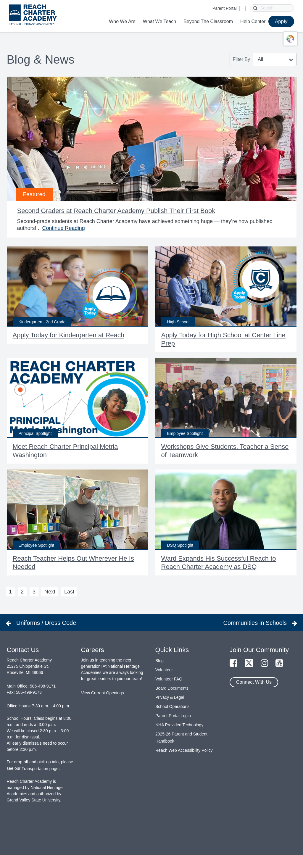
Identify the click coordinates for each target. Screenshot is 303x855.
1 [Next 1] (10, 592)
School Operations (172, 706)
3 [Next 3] (34, 592)
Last (69, 592)
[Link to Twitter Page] (249, 663)
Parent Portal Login (173, 715)
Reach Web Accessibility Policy (183, 750)
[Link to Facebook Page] (233, 663)
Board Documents (171, 688)
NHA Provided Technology (179, 724)
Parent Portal (224, 8)
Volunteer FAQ (168, 679)
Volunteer (164, 669)
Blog (159, 660)
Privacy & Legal (169, 697)
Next (49, 592)
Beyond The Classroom (208, 21)
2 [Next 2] (22, 592)
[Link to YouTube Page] (279, 663)
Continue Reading (63, 228)
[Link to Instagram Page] (264, 663)
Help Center (252, 21)
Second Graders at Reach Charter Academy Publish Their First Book (116, 210)
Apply (281, 21)
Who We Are (122, 21)
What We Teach (159, 21)
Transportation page (40, 768)
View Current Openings (102, 693)
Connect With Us (254, 682)
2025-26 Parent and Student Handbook (181, 737)
